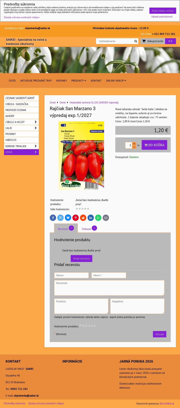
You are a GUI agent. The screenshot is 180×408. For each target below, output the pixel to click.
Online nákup (116, 80)
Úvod (12, 80)
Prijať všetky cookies (163, 10)
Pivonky (10, 134)
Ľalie (22, 128)
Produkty (78, 80)
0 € (170, 41)
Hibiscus (10, 140)
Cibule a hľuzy (22, 122)
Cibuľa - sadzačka (16, 104)
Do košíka (154, 145)
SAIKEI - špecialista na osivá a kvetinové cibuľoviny (26, 41)
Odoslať (159, 334)
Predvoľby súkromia (14, 403)
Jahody (9, 116)
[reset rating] (80, 325)
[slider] (82, 208)
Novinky (61, 80)
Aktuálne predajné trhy (36, 80)
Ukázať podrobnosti (162, 16)
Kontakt (96, 80)
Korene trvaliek (22, 146)
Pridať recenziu (81, 258)
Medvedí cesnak (15, 110)
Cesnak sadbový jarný (19, 98)
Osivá (22, 152)
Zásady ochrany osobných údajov (46, 403)
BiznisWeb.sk (167, 403)
